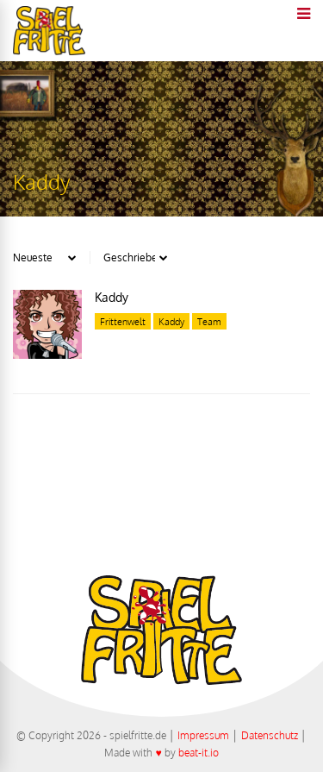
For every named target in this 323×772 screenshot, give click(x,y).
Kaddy (111, 297)
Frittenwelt (123, 322)
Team (209, 322)
